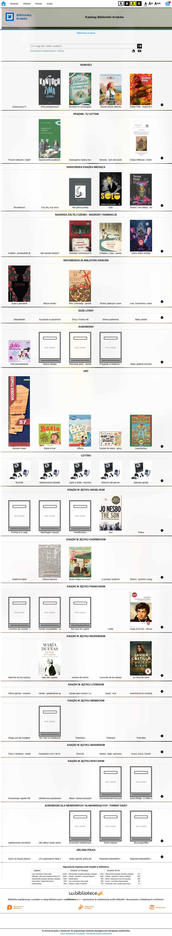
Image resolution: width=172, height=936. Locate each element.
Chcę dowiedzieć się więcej (72, 933)
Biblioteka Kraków (86, 33)
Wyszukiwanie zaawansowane (43, 51)
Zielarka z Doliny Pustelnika (78, 884)
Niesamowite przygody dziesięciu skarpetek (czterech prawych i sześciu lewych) (58, 879)
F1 (150, 3)
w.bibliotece (71, 899)
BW (127, 3)
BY (138, 3)
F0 (145, 3)
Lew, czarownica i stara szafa (42, 874)
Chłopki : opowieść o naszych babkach (81, 876)
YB (132, 3)
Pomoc (38, 4)
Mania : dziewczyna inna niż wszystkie (118, 879)
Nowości (14, 4)
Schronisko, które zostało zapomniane (118, 884)
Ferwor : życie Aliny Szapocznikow (116, 881)
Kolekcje (60, 51)
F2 (157, 3)
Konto (49, 4)
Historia (26, 4)
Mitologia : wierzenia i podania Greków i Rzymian (48, 876)
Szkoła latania (36, 884)
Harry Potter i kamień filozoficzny (43, 881)
